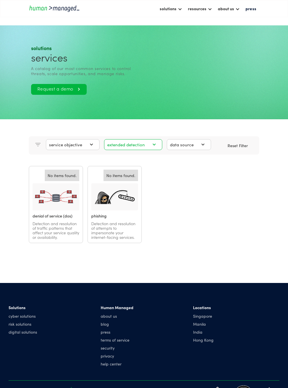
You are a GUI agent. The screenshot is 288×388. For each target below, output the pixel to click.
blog (105, 324)
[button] (171, 8)
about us (109, 316)
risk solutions (20, 324)
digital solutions (23, 332)
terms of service (115, 340)
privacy (107, 356)
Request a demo (58, 88)
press (251, 8)
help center (111, 364)
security (108, 348)
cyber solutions (22, 316)
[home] (54, 8)
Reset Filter (238, 145)
